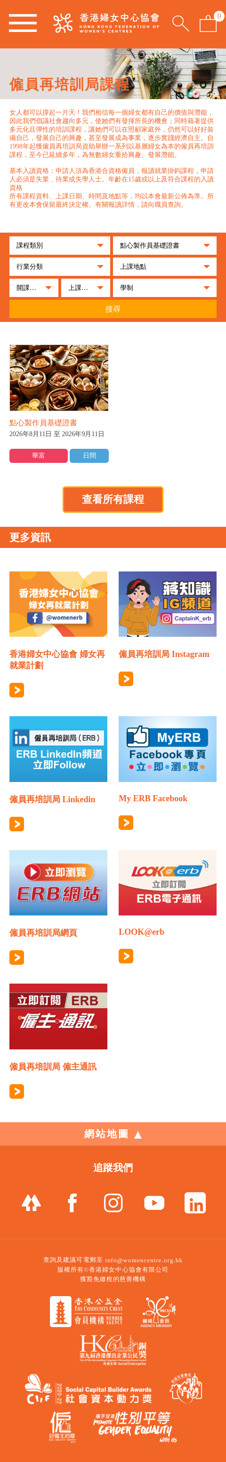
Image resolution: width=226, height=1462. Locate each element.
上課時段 (81, 287)
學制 (126, 287)
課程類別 (29, 245)
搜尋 (113, 309)
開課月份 (29, 287)
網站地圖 (113, 1134)
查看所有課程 (113, 499)
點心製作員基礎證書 (149, 245)
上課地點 (133, 266)
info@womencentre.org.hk (144, 1260)
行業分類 (29, 266)
